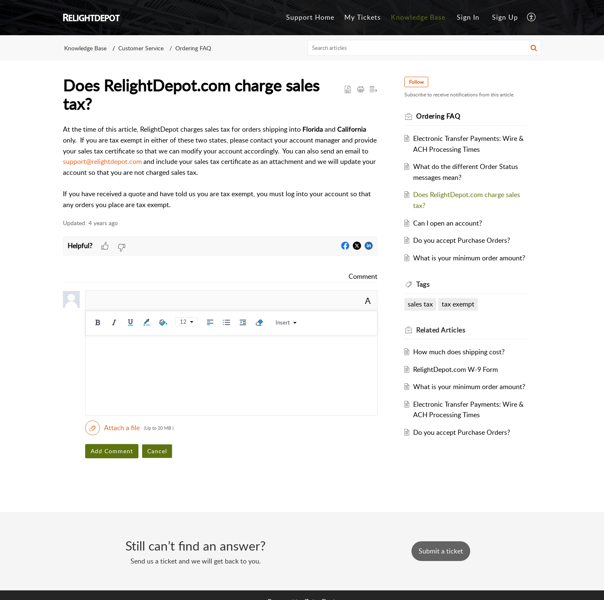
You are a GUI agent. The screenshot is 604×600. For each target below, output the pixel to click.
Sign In (468, 17)
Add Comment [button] (112, 451)
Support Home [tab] (310, 17)
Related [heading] (440, 330)
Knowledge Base (85, 48)
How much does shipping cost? (459, 351)
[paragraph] (220, 167)
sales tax (420, 304)
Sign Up (505, 17)
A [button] (368, 300)
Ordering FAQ (193, 48)
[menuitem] (468, 17)
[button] (531, 17)
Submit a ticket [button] (441, 551)
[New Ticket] (440, 551)
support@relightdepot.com (102, 161)
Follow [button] (416, 82)
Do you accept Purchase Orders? (461, 240)
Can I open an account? (447, 223)
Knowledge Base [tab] (418, 17)
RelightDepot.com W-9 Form (455, 369)
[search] (424, 48)
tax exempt (458, 304)
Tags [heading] (423, 284)
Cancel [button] (157, 451)
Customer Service (141, 48)
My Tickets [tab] (362, 17)
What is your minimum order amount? (469, 257)
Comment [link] (363, 276)
